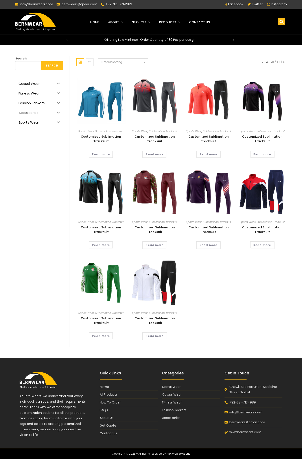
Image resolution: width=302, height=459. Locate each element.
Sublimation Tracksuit (109, 131)
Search (21, 58)
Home (94, 22)
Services (141, 22)
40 (278, 62)
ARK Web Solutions (178, 453)
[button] (281, 21)
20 (272, 62)
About (115, 22)
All (285, 62)
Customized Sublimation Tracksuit (101, 138)
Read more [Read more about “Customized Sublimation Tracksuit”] (101, 154)
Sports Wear (86, 131)
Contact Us (199, 22)
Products (169, 22)
